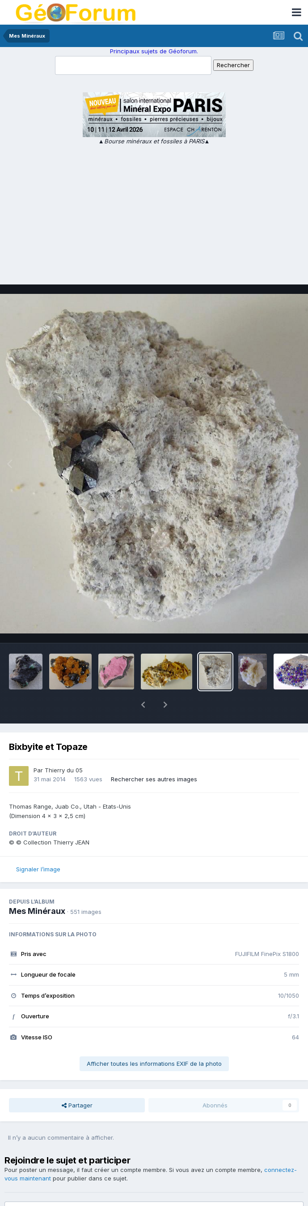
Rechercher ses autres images (154, 755)
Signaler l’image (38, 845)
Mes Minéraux (37, 887)
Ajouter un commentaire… (54, 1191)
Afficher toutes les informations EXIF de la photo (154, 1040)
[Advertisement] (154, 213)
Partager (77, 1082)
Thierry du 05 (64, 746)
